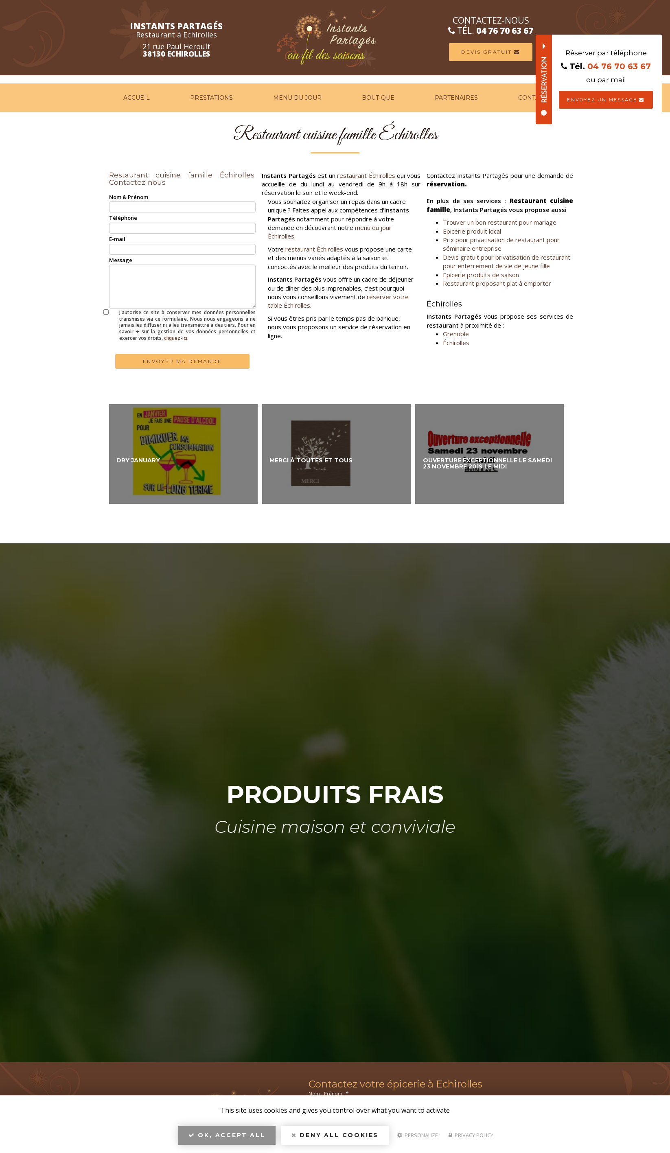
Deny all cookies (335, 1135)
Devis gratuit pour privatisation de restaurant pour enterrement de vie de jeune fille (506, 261)
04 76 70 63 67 (529, 30)
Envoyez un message (605, 100)
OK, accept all (226, 1135)
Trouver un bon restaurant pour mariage (499, 222)
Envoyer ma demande (182, 361)
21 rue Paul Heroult (151, 50)
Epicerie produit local (472, 231)
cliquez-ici (175, 338)
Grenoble (456, 334)
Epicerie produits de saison (481, 275)
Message (120, 260)
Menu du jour (297, 97)
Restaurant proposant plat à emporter (497, 283)
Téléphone (123, 217)
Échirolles (456, 343)
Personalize (417, 1135)
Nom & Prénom (128, 197)
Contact (532, 97)
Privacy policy (471, 1135)
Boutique (378, 97)
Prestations (211, 97)
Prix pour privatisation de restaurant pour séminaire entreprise (501, 244)
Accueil (136, 97)
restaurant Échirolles (366, 175)
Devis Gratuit (515, 52)
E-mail (117, 239)
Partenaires (456, 97)
